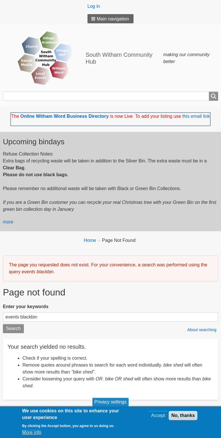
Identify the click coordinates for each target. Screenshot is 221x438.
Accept (158, 416)
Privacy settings (110, 403)
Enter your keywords (25, 306)
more (8, 221)
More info (31, 433)
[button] (110, 18)
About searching (201, 329)
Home (90, 240)
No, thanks (183, 416)
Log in (93, 6)
